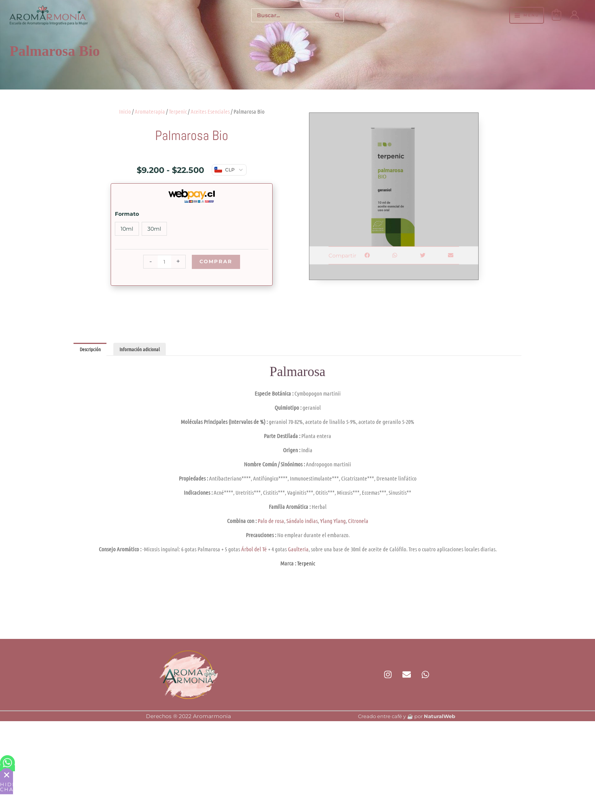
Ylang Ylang (333, 521)
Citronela (358, 521)
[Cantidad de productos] (163, 262)
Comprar (216, 261)
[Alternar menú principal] (526, 15)
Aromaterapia (150, 111)
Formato (127, 213)
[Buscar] (338, 15)
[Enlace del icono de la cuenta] (574, 15)
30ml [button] (154, 228)
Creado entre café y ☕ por (407, 717)
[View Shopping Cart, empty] (556, 15)
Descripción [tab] (91, 349)
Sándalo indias (302, 521)
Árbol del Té (254, 549)
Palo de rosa (271, 521)
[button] (367, 255)
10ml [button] (127, 228)
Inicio (125, 111)
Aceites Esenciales (210, 111)
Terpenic (178, 111)
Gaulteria (298, 549)
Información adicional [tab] (144, 349)
